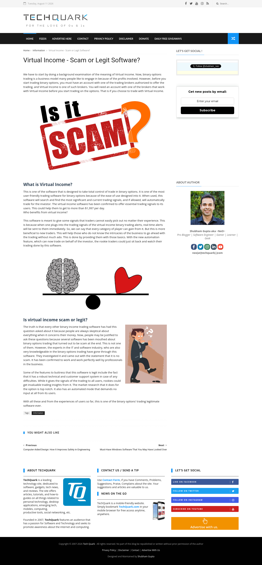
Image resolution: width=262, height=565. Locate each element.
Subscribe (207, 110)
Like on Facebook (206, 482)
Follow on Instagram (206, 500)
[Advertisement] (172, 20)
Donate (144, 38)
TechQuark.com (129, 506)
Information (39, 50)
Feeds (42, 38)
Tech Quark (89, 543)
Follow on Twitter (206, 491)
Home (30, 38)
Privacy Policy (103, 38)
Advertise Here (62, 38)
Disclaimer (126, 38)
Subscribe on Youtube (206, 509)
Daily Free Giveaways (168, 38)
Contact (83, 38)
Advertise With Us (151, 550)
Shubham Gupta (146, 556)
